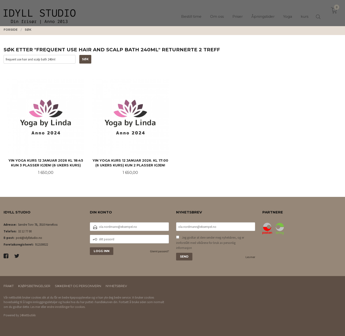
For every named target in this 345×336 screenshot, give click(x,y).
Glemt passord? (159, 251)
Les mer (250, 257)
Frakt (9, 286)
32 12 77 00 (25, 231)
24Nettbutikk (28, 315)
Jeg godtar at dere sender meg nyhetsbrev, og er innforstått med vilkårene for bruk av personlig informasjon (210, 243)
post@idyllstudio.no (29, 238)
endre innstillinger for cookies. (66, 307)
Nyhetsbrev (116, 286)
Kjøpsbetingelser (34, 286)
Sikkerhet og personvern (78, 286)
